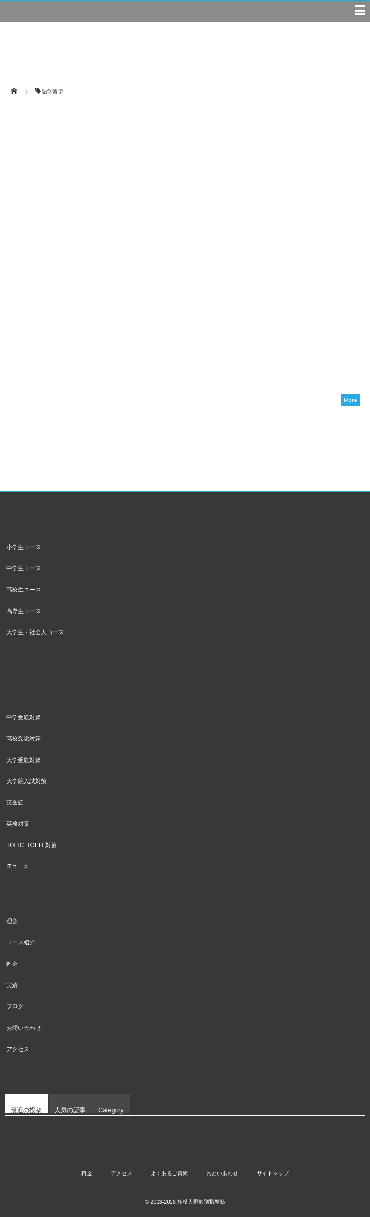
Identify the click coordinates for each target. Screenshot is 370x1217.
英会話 (15, 802)
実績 (12, 985)
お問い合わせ (23, 1028)
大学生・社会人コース (35, 632)
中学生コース (23, 568)
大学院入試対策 (26, 781)
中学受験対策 (23, 717)
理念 (12, 921)
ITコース (17, 866)
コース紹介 (20, 942)
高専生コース (23, 611)
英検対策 (17, 823)
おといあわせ (222, 1173)
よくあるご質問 (169, 1173)
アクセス (17, 1049)
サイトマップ (273, 1173)
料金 (12, 964)
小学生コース (23, 547)
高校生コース (23, 589)
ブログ (15, 1006)
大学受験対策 (23, 760)
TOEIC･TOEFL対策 (31, 845)
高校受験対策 (23, 738)
